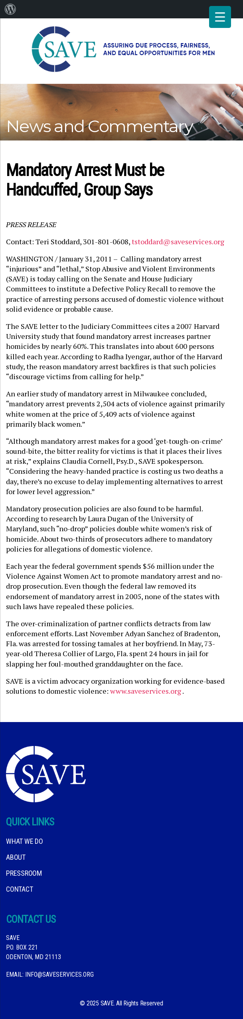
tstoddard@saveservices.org (178, 241)
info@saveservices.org (59, 974)
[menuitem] (10, 9)
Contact (19, 889)
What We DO (24, 841)
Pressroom (24, 873)
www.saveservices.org (145, 691)
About (16, 857)
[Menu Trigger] (220, 17)
